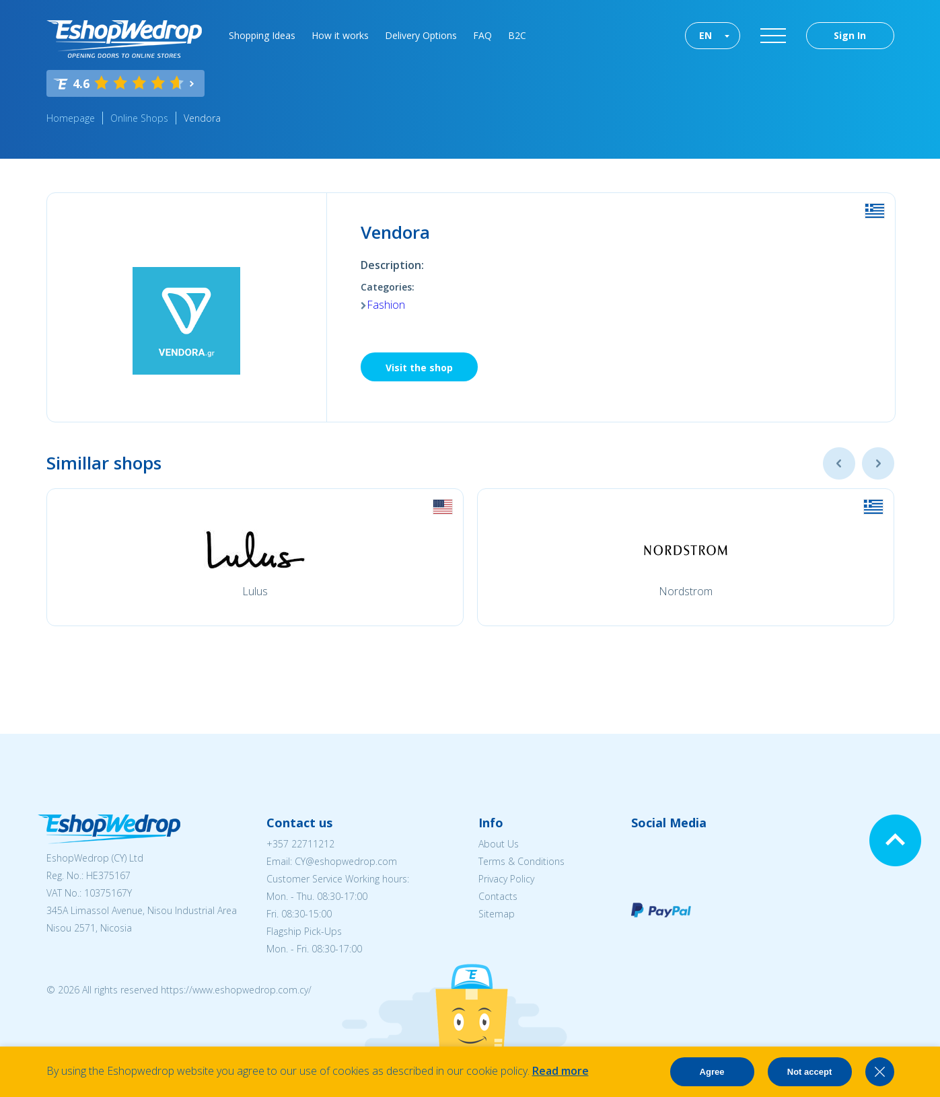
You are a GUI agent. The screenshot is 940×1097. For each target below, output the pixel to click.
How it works (340, 35)
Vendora (202, 118)
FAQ (482, 35)
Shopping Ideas (262, 35)
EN (705, 35)
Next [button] (878, 463)
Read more (560, 1070)
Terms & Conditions (521, 861)
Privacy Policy (506, 878)
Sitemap (496, 913)
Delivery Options (421, 35)
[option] (255, 557)
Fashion (386, 304)
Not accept (809, 1072)
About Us (498, 843)
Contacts (497, 896)
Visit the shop (419, 367)
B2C (517, 35)
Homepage (70, 118)
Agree (712, 1072)
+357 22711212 (300, 843)
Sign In (850, 35)
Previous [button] (839, 463)
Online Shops (139, 118)
